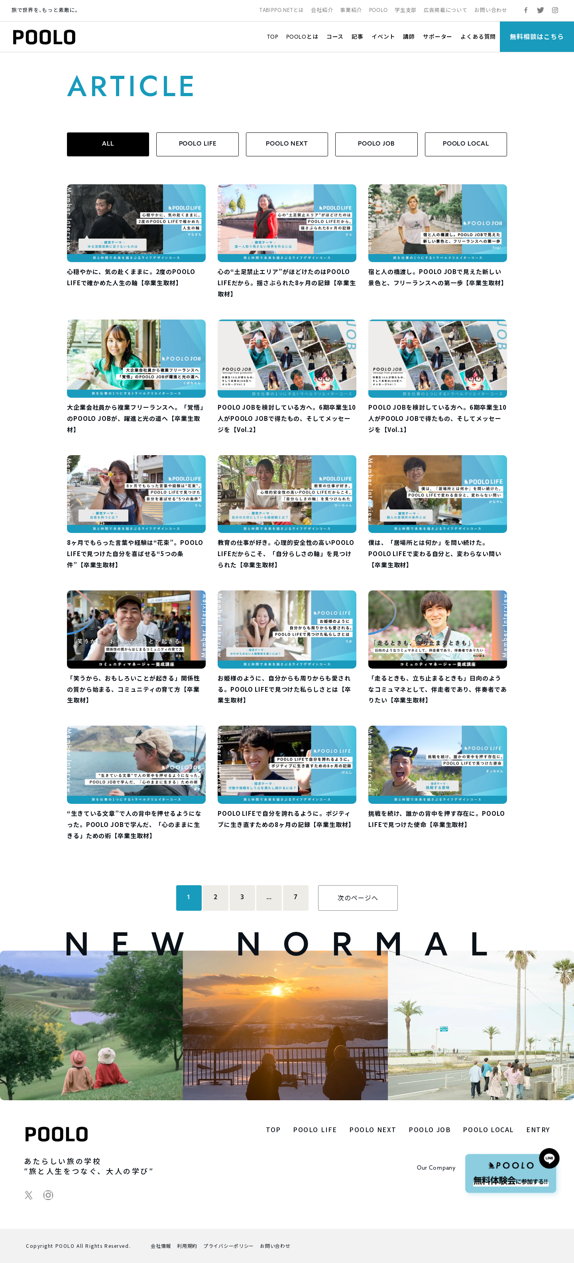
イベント (383, 36)
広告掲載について (446, 10)
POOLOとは (302, 36)
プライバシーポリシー (228, 1245)
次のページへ (358, 897)
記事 (358, 36)
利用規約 (187, 1245)
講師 (409, 36)
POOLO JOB (376, 144)
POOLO (378, 10)
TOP (272, 36)
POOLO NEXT (287, 144)
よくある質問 (478, 36)
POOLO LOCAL (466, 144)
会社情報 (161, 1245)
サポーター (437, 36)
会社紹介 (322, 10)
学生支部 (406, 10)
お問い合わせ (490, 10)
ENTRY (538, 1129)
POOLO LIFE (197, 144)
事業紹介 (351, 10)
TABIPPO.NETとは (281, 10)
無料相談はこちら (537, 36)
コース (335, 36)
